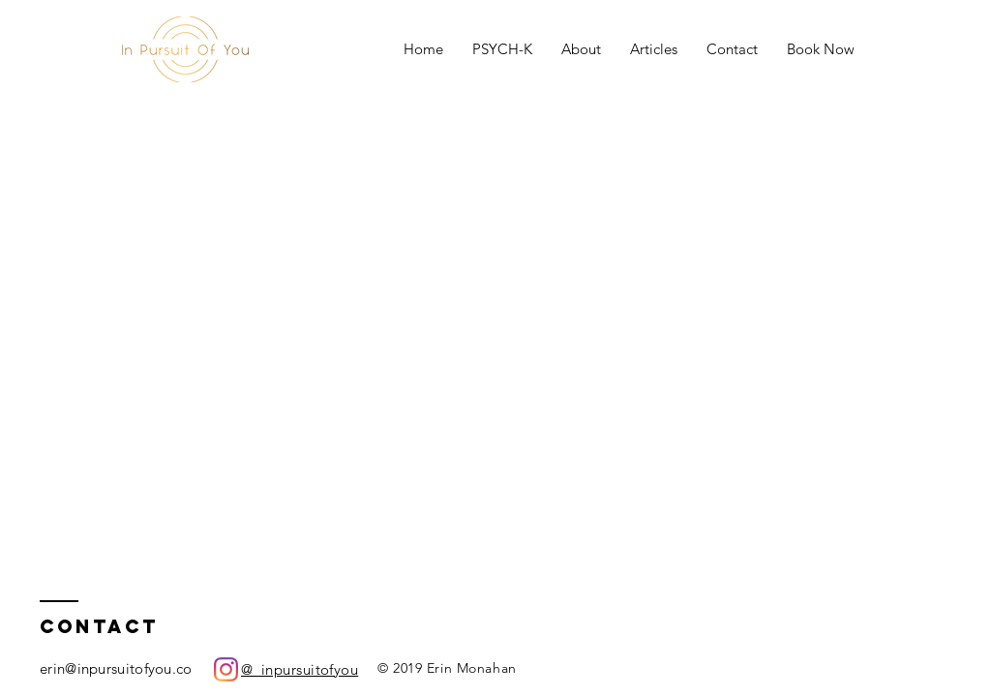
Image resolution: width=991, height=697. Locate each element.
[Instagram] (226, 669)
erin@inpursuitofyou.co (116, 668)
